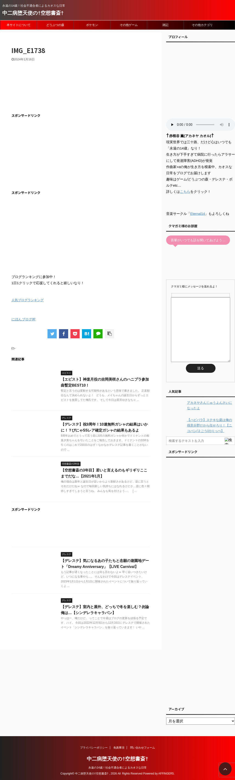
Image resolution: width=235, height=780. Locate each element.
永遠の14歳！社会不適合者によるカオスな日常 (117, 767)
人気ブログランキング (27, 300)
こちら (185, 192)
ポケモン (92, 25)
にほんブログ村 (23, 319)
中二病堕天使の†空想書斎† (33, 13)
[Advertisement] (50, 154)
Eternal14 (197, 214)
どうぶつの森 (55, 25)
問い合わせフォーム (142, 747)
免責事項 (118, 747)
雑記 (165, 25)
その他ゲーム (129, 25)
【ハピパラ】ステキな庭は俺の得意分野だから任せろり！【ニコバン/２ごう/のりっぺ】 (209, 425)
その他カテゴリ (202, 25)
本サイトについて (19, 25)
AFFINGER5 (166, 773)
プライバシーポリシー (94, 747)
